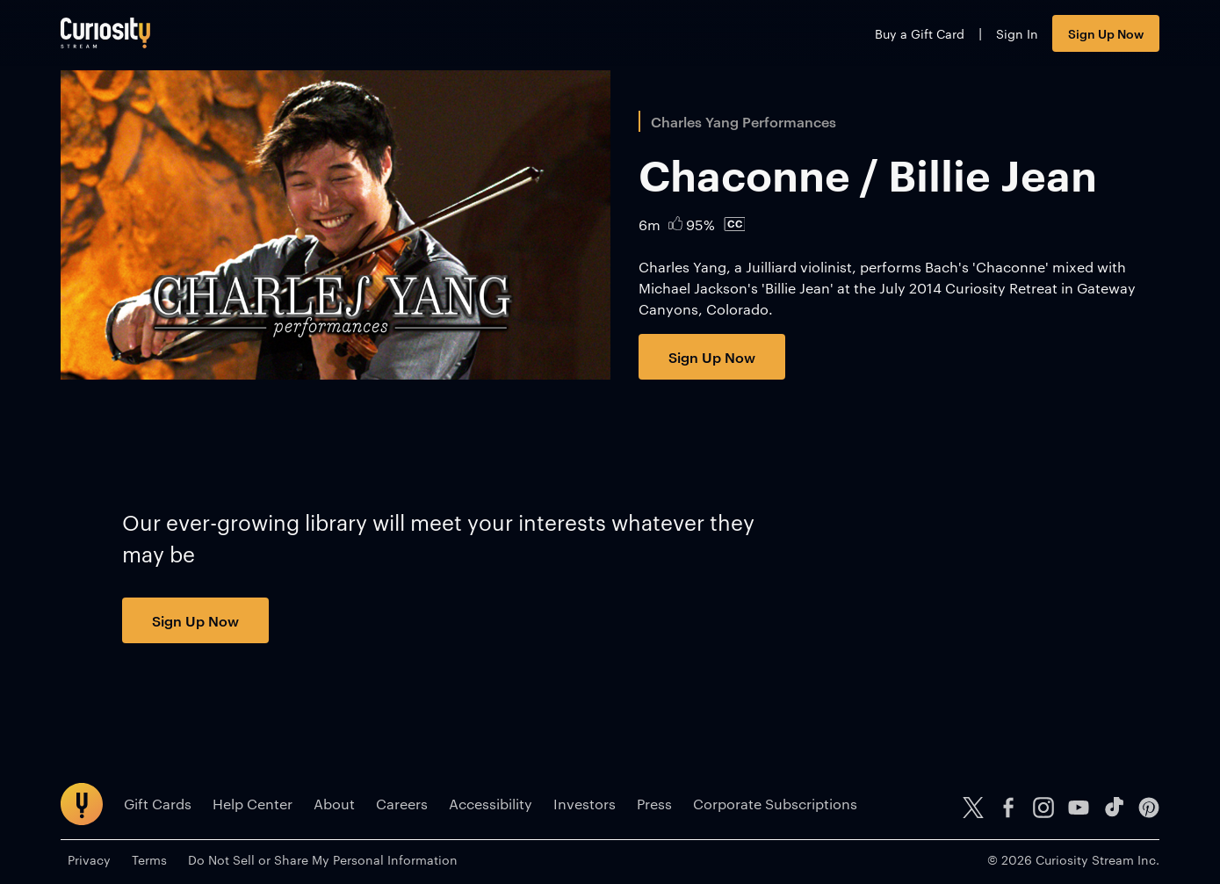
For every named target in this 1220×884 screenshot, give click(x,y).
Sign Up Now (1106, 33)
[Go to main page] (105, 33)
